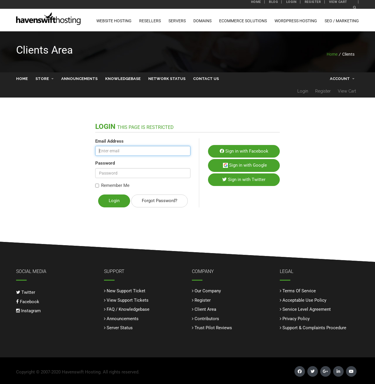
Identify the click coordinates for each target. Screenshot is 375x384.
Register (323, 90)
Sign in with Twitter (243, 179)
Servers (177, 20)
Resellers (150, 20)
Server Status (120, 327)
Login (302, 90)
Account (342, 78)
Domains (202, 20)
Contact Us (206, 78)
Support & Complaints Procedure (314, 327)
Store (44, 78)
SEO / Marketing (342, 20)
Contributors (207, 318)
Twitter (25, 292)
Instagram (28, 310)
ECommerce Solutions (243, 20)
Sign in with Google (245, 165)
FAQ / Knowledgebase (128, 309)
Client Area (205, 309)
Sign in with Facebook (244, 150)
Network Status (166, 78)
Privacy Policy (296, 318)
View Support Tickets (128, 300)
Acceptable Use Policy (304, 300)
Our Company (208, 290)
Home (332, 54)
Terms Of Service (299, 290)
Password (105, 162)
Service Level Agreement (306, 309)
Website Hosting (114, 20)
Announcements (79, 78)
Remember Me (112, 185)
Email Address (109, 141)
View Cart (347, 90)
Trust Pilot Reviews (213, 327)
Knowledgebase (123, 78)
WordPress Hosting (296, 20)
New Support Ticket (126, 290)
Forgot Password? (159, 200)
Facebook (27, 301)
